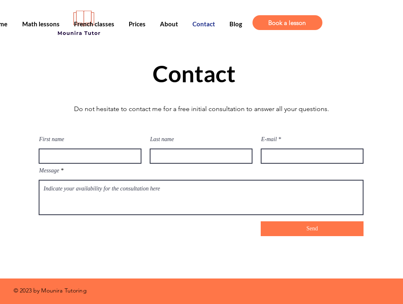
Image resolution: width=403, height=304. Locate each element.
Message (49, 171)
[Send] (312, 228)
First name (51, 139)
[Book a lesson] (287, 22)
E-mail (269, 139)
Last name (162, 139)
